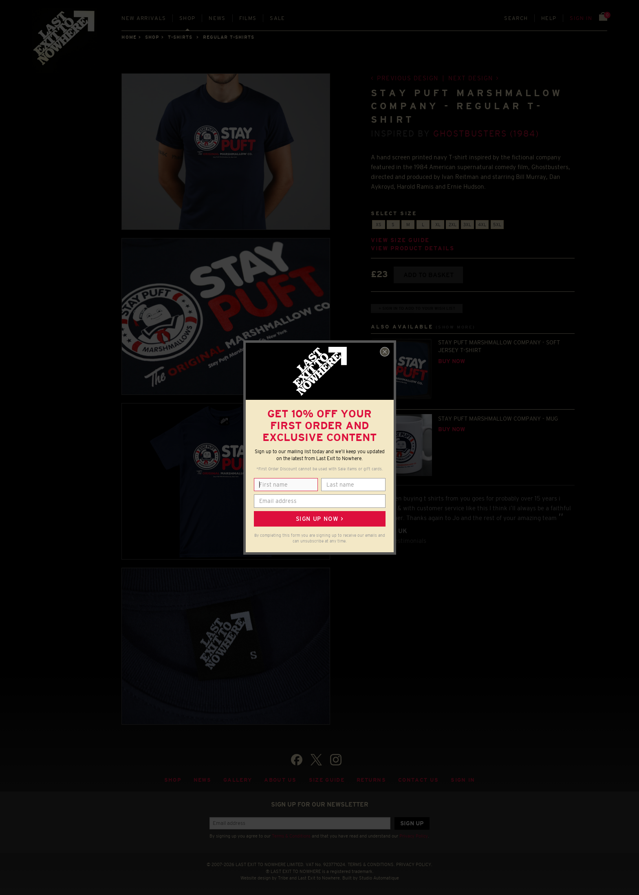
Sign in (581, 18)
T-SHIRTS (180, 37)
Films (248, 18)
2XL (452, 224)
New (143, 18)
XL (438, 224)
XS (378, 224)
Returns (371, 780)
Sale (277, 18)
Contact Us (418, 780)
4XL (482, 224)
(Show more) (456, 327)
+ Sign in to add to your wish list (417, 308)
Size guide (326, 780)
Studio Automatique (379, 877)
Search (516, 18)
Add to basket (428, 274)
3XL (467, 224)
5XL (497, 224)
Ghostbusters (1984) (486, 133)
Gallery (237, 780)
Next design (470, 78)
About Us (280, 780)
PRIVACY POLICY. (414, 864)
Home (128, 37)
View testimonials (401, 540)
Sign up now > (319, 519)
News (217, 18)
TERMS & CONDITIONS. (371, 864)
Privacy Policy (413, 835)
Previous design (407, 78)
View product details (412, 248)
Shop (187, 18)
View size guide (400, 240)
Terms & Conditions (291, 835)
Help (548, 18)
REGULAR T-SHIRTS (229, 37)
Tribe (283, 877)
